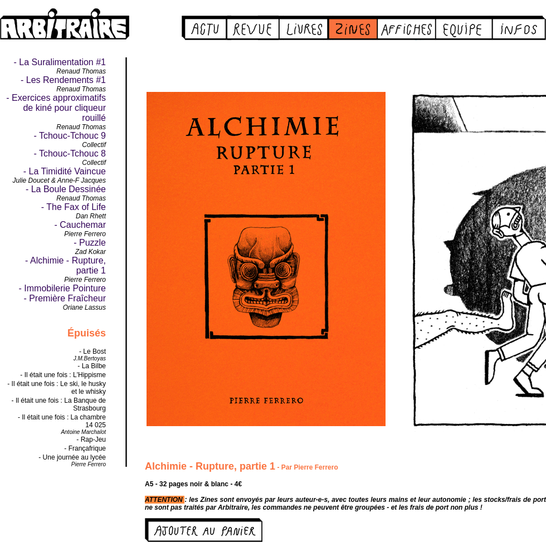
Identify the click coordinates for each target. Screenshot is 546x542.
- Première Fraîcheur (64, 298)
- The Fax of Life (73, 207)
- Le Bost (92, 351)
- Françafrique (85, 448)
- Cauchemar (80, 225)
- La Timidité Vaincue (64, 171)
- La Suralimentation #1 (60, 62)
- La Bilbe (91, 366)
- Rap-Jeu (91, 439)
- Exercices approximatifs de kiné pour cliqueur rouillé (56, 108)
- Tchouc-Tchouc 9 (69, 135)
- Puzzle (90, 242)
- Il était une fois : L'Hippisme (63, 375)
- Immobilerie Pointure (62, 288)
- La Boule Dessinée (66, 189)
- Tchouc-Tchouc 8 (69, 153)
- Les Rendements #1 (63, 80)
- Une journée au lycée (72, 457)
